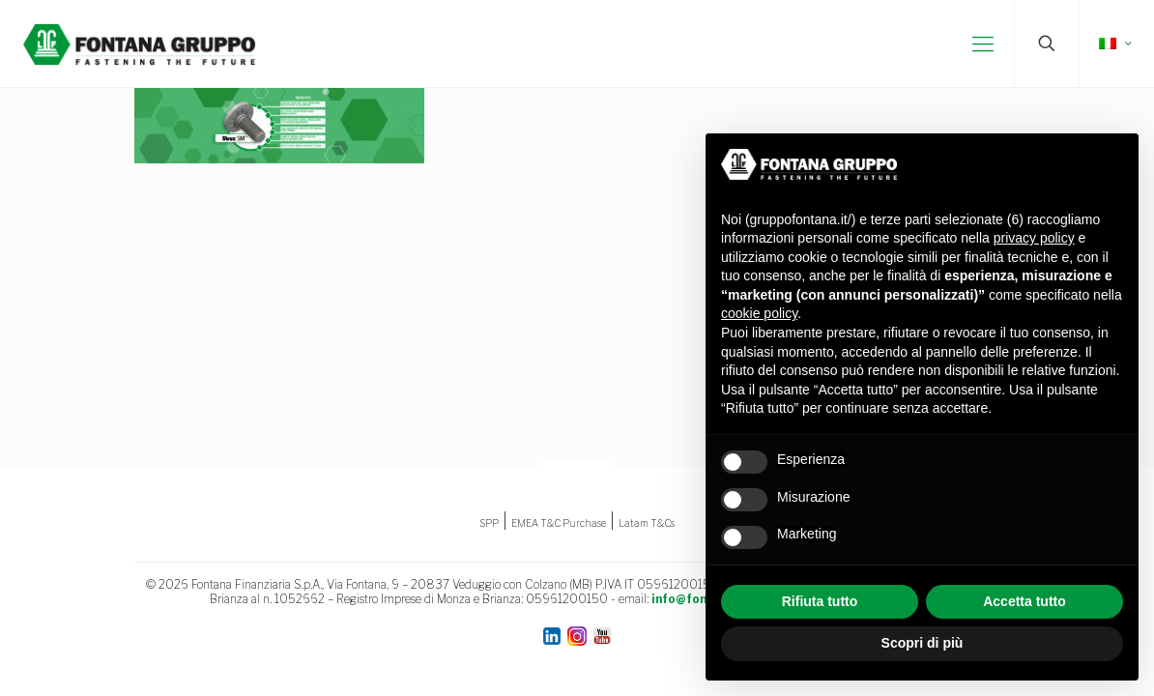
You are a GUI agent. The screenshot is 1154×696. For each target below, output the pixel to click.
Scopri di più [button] (922, 643)
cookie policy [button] (759, 313)
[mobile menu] (982, 43)
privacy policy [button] (1034, 238)
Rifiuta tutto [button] (820, 601)
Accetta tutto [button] (1024, 601)
